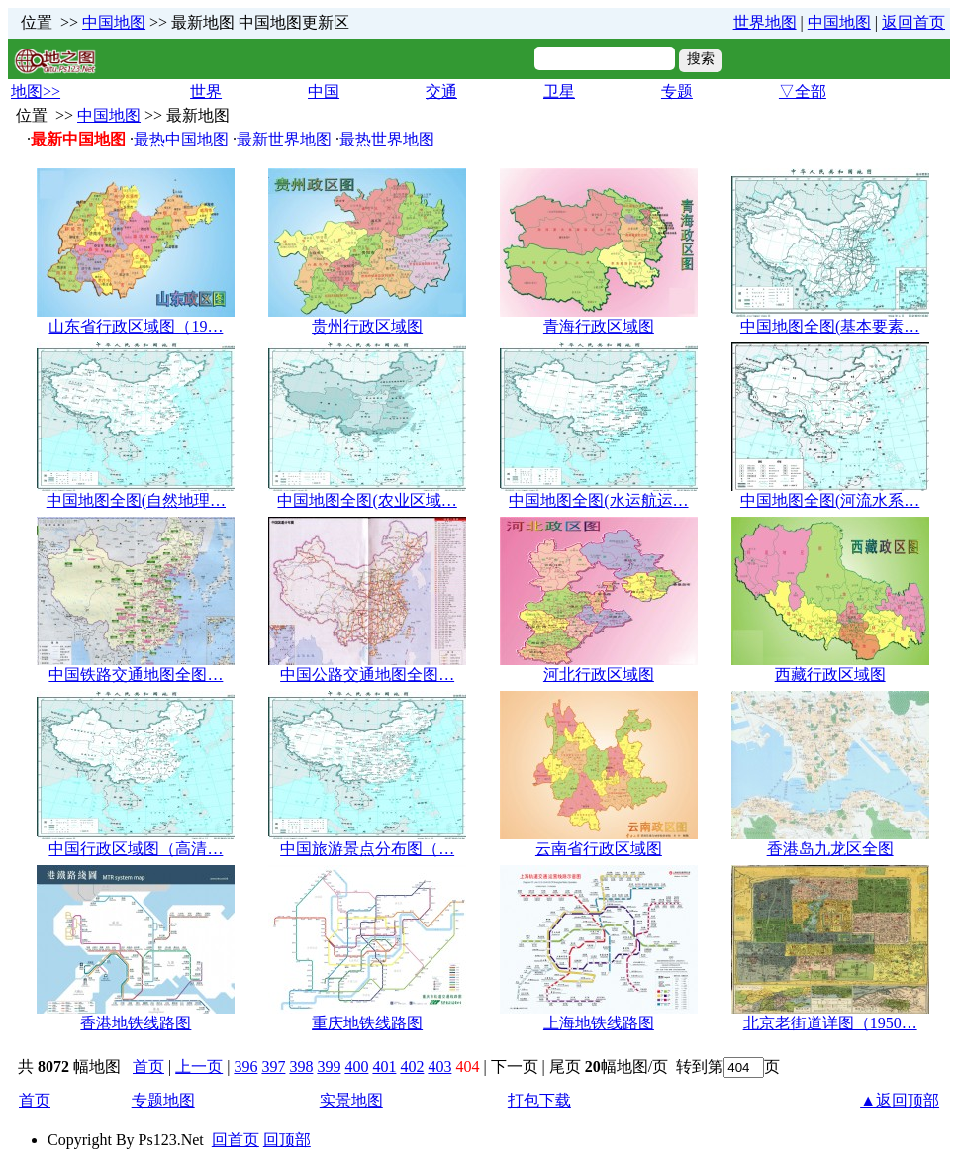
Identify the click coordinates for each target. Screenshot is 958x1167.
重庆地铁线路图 (367, 1023)
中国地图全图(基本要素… (829, 326)
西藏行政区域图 (830, 674)
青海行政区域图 (598, 326)
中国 (323, 91)
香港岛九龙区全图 (830, 848)
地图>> (35, 91)
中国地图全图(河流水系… (829, 500)
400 (356, 1066)
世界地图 (765, 22)
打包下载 (539, 1100)
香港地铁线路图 (135, 1023)
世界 (206, 91)
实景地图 (351, 1100)
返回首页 (913, 22)
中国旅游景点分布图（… (367, 848)
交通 (441, 91)
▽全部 (802, 91)
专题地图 (163, 1100)
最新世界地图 (284, 139)
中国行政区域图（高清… (135, 848)
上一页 (199, 1066)
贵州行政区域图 (367, 326)
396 (245, 1066)
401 (384, 1066)
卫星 (559, 91)
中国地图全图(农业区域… (366, 500)
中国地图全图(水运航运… (598, 500)
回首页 (235, 1139)
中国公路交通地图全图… (367, 674)
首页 (148, 1066)
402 (412, 1066)
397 (273, 1066)
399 (328, 1066)
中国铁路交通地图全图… (135, 674)
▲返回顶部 (899, 1100)
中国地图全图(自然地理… (136, 500)
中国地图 (113, 22)
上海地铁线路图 (598, 1023)
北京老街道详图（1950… (830, 1023)
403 (439, 1066)
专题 (677, 91)
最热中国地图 (181, 139)
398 (301, 1066)
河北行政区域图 (598, 674)
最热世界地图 (386, 139)
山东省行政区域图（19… (135, 326)
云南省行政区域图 (598, 848)
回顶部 (287, 1139)
